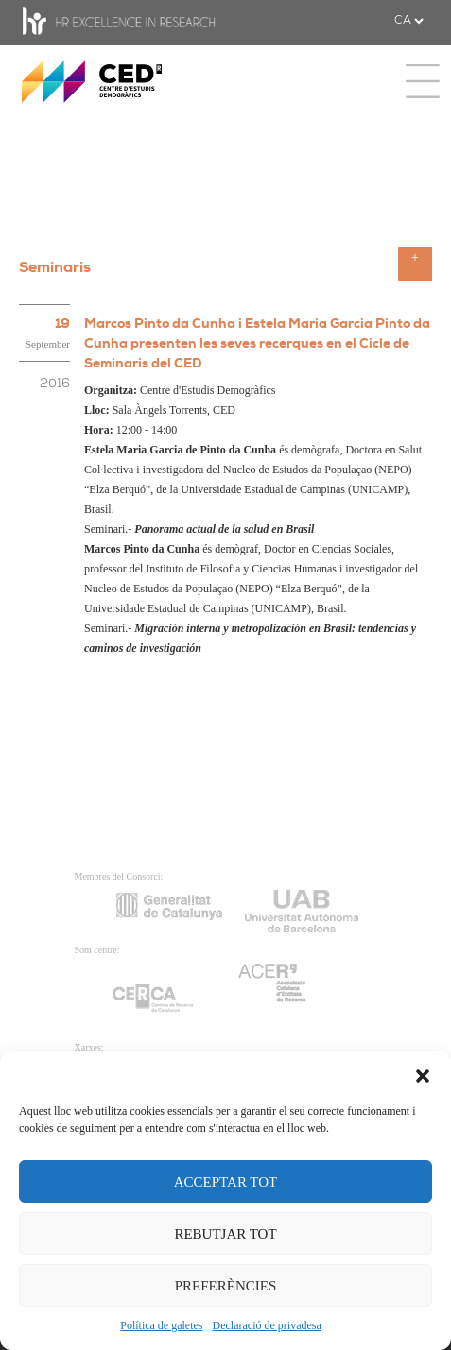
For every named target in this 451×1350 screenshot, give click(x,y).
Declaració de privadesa (267, 1325)
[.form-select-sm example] (408, 20)
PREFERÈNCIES (226, 1285)
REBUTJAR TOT (225, 1233)
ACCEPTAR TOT (226, 1181)
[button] (422, 1074)
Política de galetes (161, 1325)
